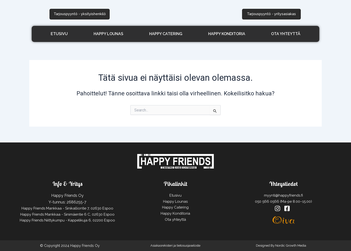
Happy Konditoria (226, 32)
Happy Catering (165, 32)
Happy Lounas (108, 32)
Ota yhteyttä (285, 32)
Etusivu (59, 32)
